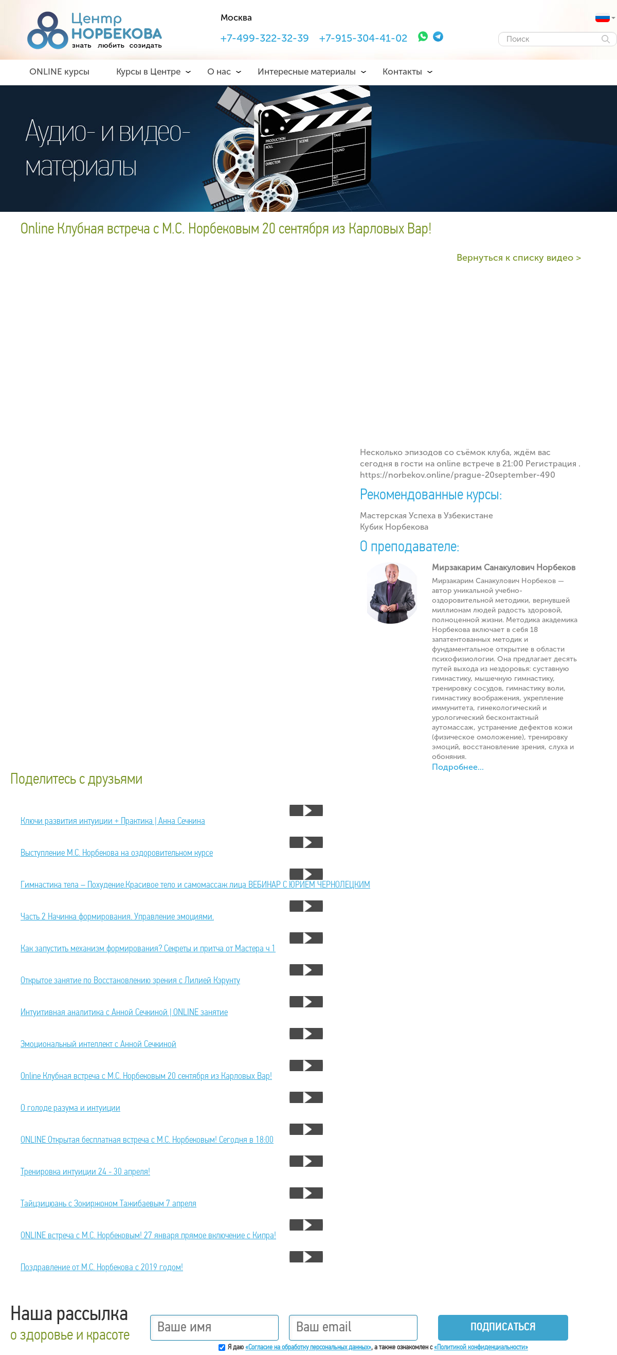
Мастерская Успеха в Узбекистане (426, 515)
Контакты (402, 71)
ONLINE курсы (59, 71)
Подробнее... (458, 767)
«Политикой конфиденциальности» (481, 1347)
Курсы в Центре (148, 71)
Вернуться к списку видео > (519, 257)
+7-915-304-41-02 (363, 38)
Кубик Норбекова (394, 527)
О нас (219, 71)
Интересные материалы (307, 71)
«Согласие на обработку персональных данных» (308, 1347)
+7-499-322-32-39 (265, 38)
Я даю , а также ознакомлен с (378, 1347)
